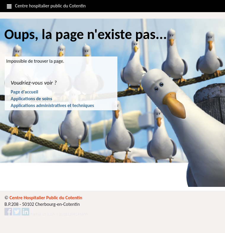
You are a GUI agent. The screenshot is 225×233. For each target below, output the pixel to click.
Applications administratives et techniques (52, 105)
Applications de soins (31, 98)
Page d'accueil (24, 92)
